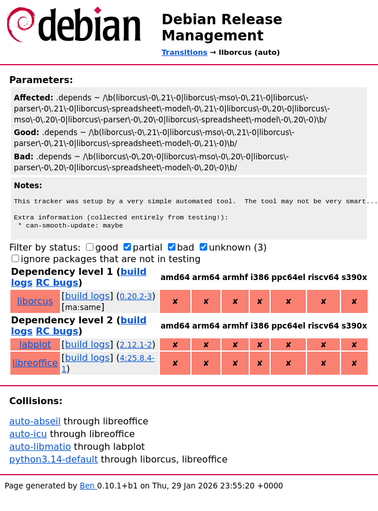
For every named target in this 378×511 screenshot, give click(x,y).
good (106, 252)
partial (148, 252)
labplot (35, 349)
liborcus (35, 305)
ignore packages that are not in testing (111, 263)
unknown (230, 252)
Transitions (184, 52)
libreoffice (35, 367)
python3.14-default (53, 463)
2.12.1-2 (136, 349)
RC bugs (57, 287)
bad (185, 252)
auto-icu (28, 438)
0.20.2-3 (136, 301)
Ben (88, 490)
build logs (87, 300)
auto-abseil (35, 425)
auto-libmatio (40, 451)
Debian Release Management (222, 28)
